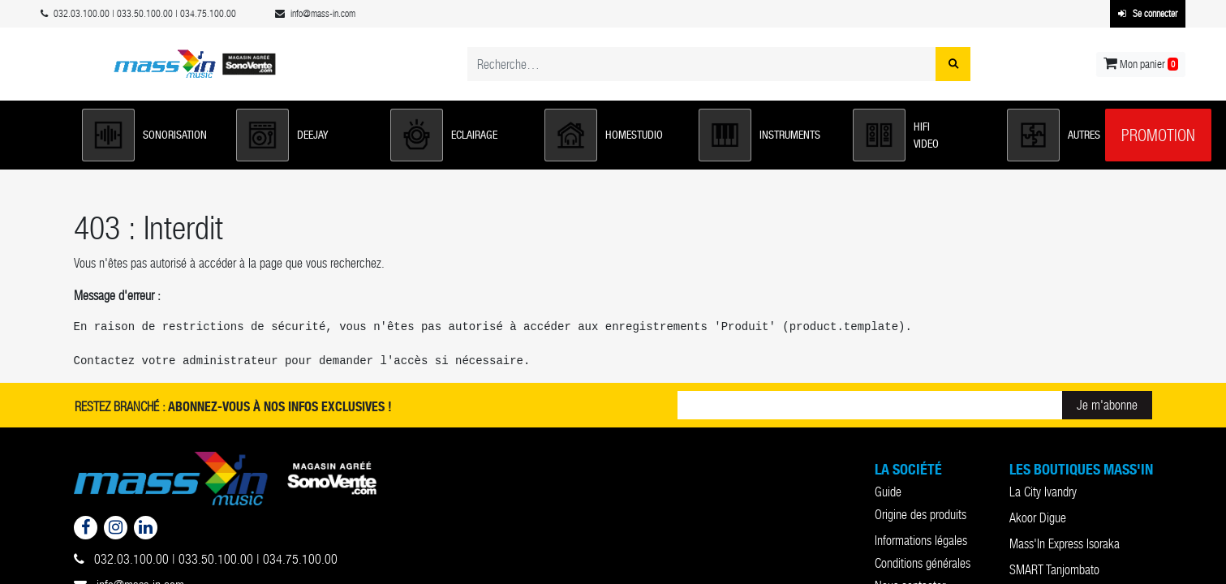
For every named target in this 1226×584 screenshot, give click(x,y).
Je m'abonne (1107, 405)
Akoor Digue (1037, 518)
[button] (151, 135)
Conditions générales (922, 563)
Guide (888, 492)
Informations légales (921, 540)
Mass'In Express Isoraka (1064, 544)
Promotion (1158, 135)
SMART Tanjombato (1054, 570)
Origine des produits (920, 514)
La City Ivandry (1043, 492)
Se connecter (1147, 13)
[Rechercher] (953, 64)
